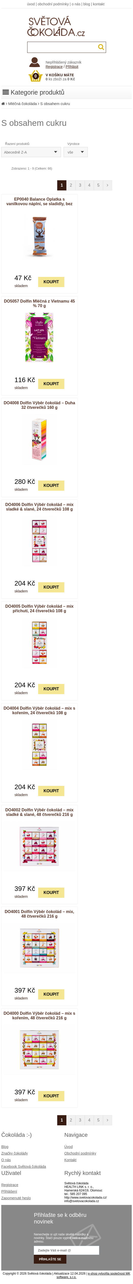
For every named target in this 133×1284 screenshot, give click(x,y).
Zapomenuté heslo (16, 1198)
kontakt (98, 4)
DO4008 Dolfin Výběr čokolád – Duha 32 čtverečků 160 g (39, 405)
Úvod (68, 1147)
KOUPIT (51, 282)
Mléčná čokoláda (22, 103)
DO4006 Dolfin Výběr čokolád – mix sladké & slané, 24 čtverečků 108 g (39, 506)
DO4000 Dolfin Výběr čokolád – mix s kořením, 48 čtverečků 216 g (39, 1015)
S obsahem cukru (55, 103)
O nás (6, 1160)
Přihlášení (9, 1191)
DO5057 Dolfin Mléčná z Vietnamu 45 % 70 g (39, 303)
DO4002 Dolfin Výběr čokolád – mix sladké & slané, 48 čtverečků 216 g (39, 812)
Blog (4, 1147)
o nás (76, 4)
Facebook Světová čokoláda (23, 1166)
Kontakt (70, 1160)
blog (86, 4)
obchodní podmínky (53, 4)
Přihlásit (72, 67)
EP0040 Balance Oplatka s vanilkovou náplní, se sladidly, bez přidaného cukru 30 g (39, 204)
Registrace (54, 67)
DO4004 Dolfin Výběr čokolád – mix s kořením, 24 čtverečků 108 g (39, 710)
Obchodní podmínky (80, 1153)
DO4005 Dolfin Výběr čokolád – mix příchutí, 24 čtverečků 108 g (39, 608)
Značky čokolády (14, 1153)
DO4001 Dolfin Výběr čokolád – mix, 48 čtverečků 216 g (39, 913)
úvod (31, 4)
